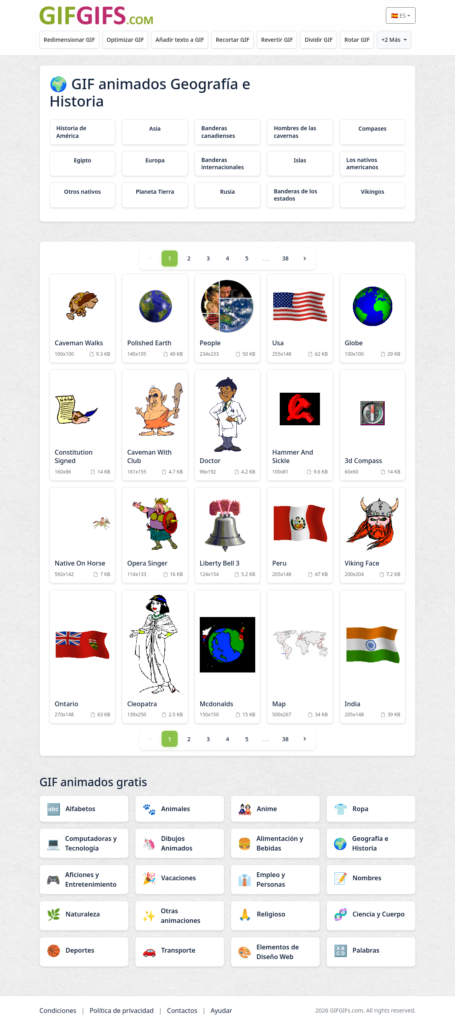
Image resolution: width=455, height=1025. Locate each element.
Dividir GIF (319, 39)
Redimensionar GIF (69, 39)
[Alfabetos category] (84, 809)
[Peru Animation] (299, 535)
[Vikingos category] (372, 192)
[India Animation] (372, 657)
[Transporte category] (179, 950)
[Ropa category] (371, 809)
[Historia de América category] (82, 132)
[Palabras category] (371, 950)
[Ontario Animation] (82, 657)
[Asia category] (154, 128)
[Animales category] (179, 809)
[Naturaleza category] (84, 914)
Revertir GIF (277, 39)
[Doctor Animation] (227, 425)
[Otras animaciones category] (179, 915)
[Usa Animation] (299, 318)
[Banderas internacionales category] (227, 164)
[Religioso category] (275, 914)
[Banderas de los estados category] (299, 195)
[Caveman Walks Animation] (82, 318)
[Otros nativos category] (82, 192)
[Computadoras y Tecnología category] (84, 843)
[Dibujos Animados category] (179, 843)
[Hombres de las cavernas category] (299, 132)
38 (285, 258)
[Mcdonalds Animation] (227, 657)
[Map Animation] (299, 657)
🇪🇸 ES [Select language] (398, 15)
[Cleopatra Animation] (154, 657)
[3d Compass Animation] (372, 425)
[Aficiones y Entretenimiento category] (84, 879)
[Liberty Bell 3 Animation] (227, 535)
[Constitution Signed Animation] (82, 425)
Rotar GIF (357, 39)
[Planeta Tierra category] (154, 192)
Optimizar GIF (125, 39)
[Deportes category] (84, 950)
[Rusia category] (227, 192)
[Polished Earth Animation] (154, 318)
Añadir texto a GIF (180, 39)
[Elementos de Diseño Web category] (275, 951)
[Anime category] (275, 809)
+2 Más (390, 39)
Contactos (182, 1010)
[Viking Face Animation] (372, 535)
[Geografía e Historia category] (371, 843)
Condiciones (57, 1010)
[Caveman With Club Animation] (154, 425)
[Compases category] (372, 128)
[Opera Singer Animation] (154, 535)
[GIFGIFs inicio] (96, 15)
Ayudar (221, 1010)
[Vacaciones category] (179, 878)
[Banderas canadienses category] (227, 132)
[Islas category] (299, 160)
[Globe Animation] (372, 318)
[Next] (305, 258)
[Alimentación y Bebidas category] (275, 843)
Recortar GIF (233, 39)
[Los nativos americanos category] (372, 164)
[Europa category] (154, 160)
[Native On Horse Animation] (82, 535)
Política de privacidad (122, 1010)
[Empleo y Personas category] (275, 879)
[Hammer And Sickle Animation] (299, 425)
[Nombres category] (371, 878)
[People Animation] (227, 318)
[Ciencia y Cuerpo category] (371, 914)
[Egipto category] (82, 160)
